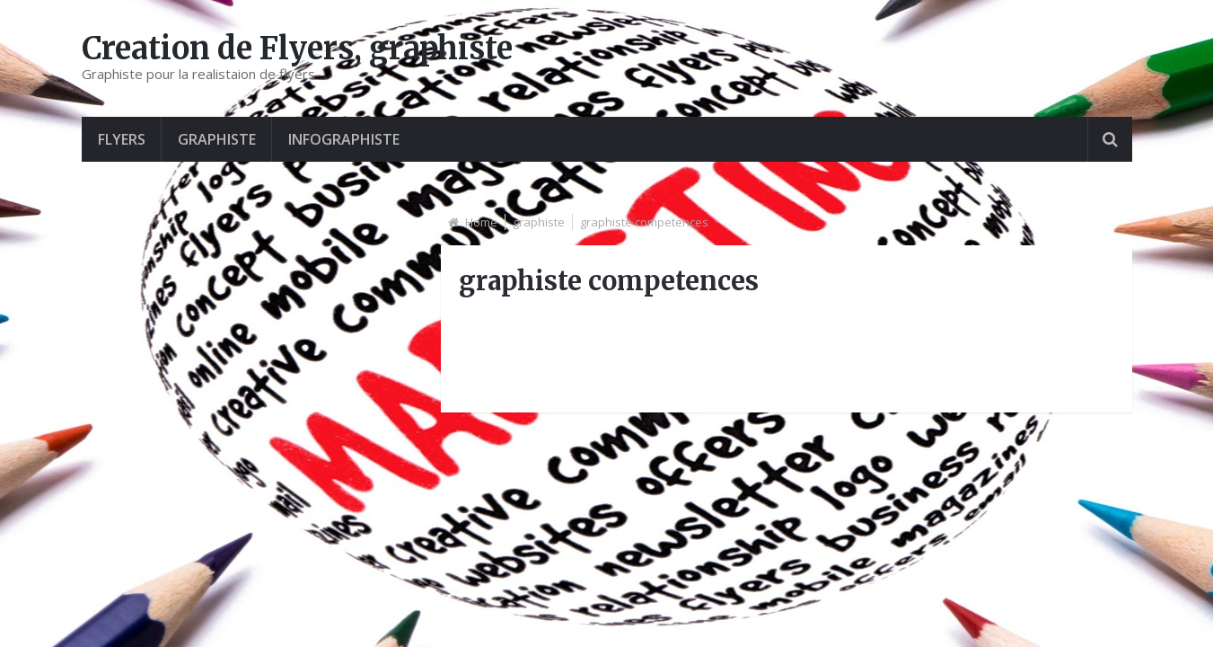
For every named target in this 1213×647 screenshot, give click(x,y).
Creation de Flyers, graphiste (297, 48)
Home (481, 222)
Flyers (121, 139)
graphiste (217, 139)
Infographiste (344, 139)
